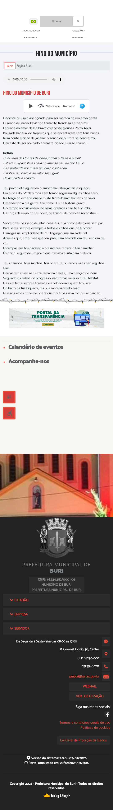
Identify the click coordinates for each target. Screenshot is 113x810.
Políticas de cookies (95, 728)
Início (9, 66)
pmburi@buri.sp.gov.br (84, 676)
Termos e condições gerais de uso (84, 723)
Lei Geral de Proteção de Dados (83, 740)
